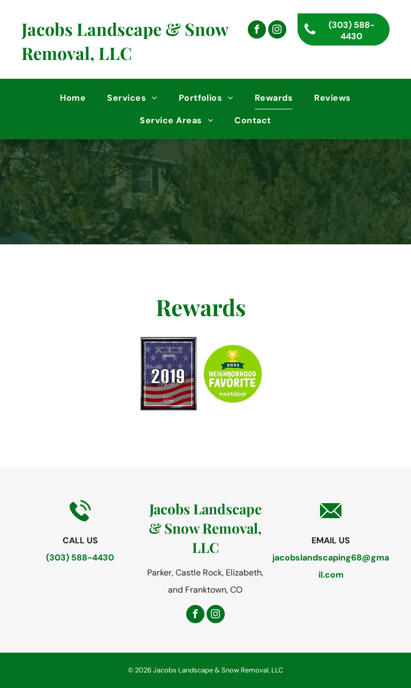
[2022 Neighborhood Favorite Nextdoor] (232, 373)
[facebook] (257, 30)
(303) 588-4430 (80, 557)
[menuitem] (72, 98)
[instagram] (277, 30)
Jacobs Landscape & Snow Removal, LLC (124, 40)
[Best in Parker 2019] (169, 373)
